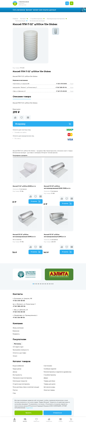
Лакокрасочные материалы (22, 378)
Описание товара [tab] (22, 96)
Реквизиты (16, 334)
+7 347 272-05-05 (61, 91)
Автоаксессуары (49, 387)
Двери (46, 378)
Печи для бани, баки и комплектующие (26, 387)
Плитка (15, 390)
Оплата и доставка (19, 353)
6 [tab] (42, 283)
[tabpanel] (27, 274)
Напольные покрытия (20, 381)
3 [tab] (36, 283)
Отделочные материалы (21, 384)
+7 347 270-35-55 (61, 83)
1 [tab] (33, 283)
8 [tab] (45, 283)
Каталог (24, 18)
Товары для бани (49, 381)
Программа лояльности (21, 350)
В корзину (43, 124)
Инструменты (17, 375)
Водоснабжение (18, 366)
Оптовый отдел (18, 347)
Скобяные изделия (50, 369)
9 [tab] (47, 283)
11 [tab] (51, 283)
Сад (14, 393)
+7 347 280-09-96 (61, 87)
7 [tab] (43, 283)
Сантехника (48, 366)
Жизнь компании (18, 328)
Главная (15, 18)
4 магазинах (51, 239)
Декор (15, 372)
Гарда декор (17, 369)
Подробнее (29, 408)
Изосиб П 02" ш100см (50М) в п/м (24, 186)
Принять (28, 413)
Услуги (15, 356)
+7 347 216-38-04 (19, 317)
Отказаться (57, 413)
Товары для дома (49, 384)
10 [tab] (49, 283)
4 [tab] (38, 283)
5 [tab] (40, 283)
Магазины (17, 344)
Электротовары (49, 390)
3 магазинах (20, 189)
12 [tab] (52, 283)
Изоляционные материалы (57, 18)
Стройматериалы (37, 18)
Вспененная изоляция (37, 21)
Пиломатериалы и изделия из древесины (57, 372)
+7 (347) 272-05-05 (24, 2)
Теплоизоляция (21, 21)
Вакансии (16, 331)
